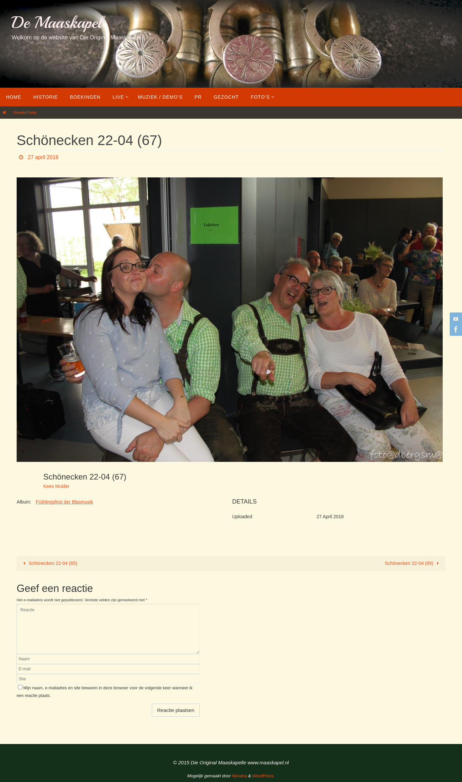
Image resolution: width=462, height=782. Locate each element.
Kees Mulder (56, 486)
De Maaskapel (57, 22)
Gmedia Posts (24, 112)
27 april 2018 (43, 157)
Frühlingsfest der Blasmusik (64, 502)
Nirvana (239, 775)
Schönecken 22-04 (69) (413, 563)
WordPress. (263, 775)
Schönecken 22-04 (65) (49, 563)
